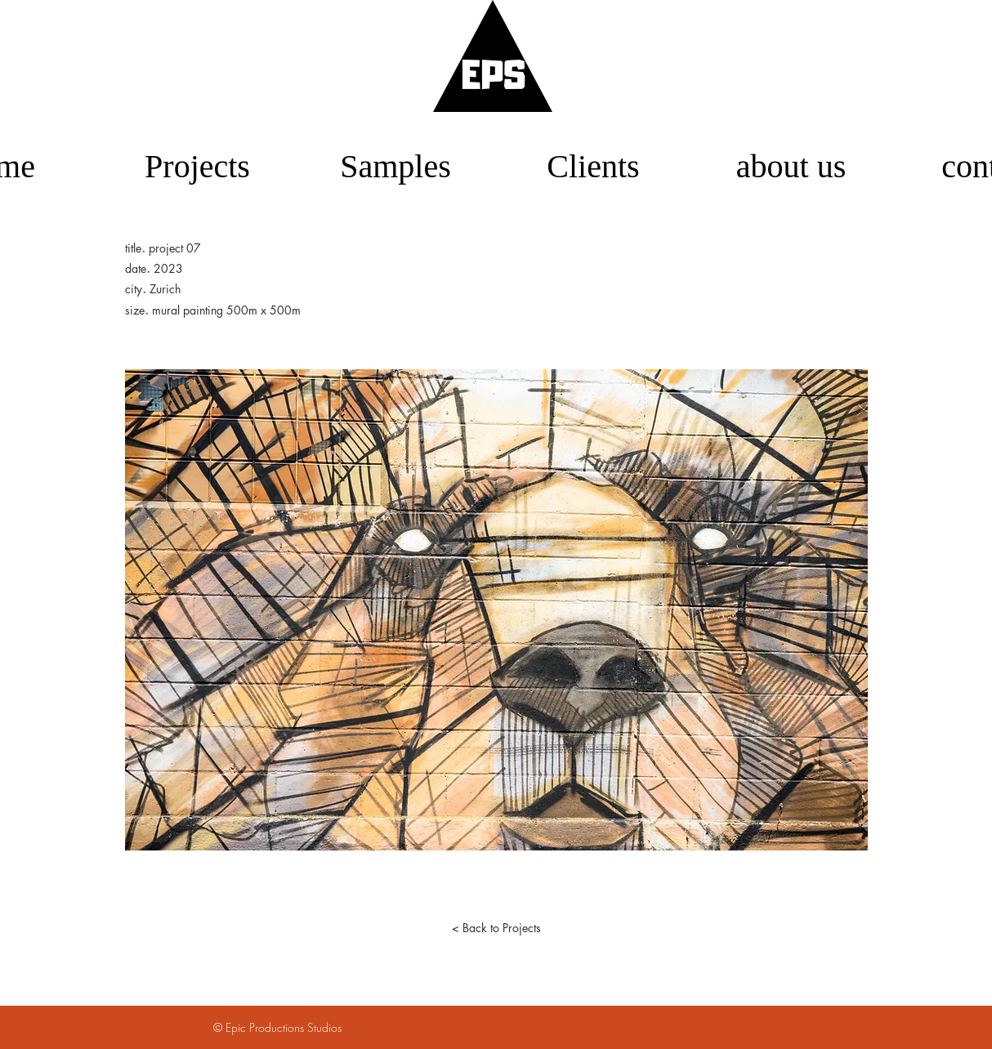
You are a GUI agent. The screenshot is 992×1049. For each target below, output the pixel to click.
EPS (493, 78)
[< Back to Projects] (496, 928)
